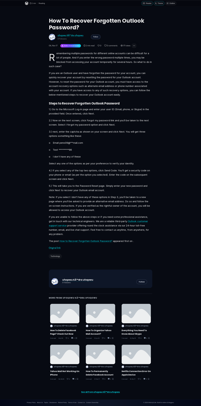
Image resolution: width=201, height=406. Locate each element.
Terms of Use (72, 402)
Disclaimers (53, 402)
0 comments (110, 45)
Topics (46, 402)
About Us (40, 402)
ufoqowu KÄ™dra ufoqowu (70, 35)
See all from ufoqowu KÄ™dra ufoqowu (100, 392)
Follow (95, 37)
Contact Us (81, 402)
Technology (55, 256)
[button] (134, 45)
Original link (55, 247)
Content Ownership (92, 402)
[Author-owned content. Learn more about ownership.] (70, 46)
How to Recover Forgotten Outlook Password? (85, 241)
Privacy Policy (31, 402)
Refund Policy (62, 402)
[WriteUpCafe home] (26, 3)
